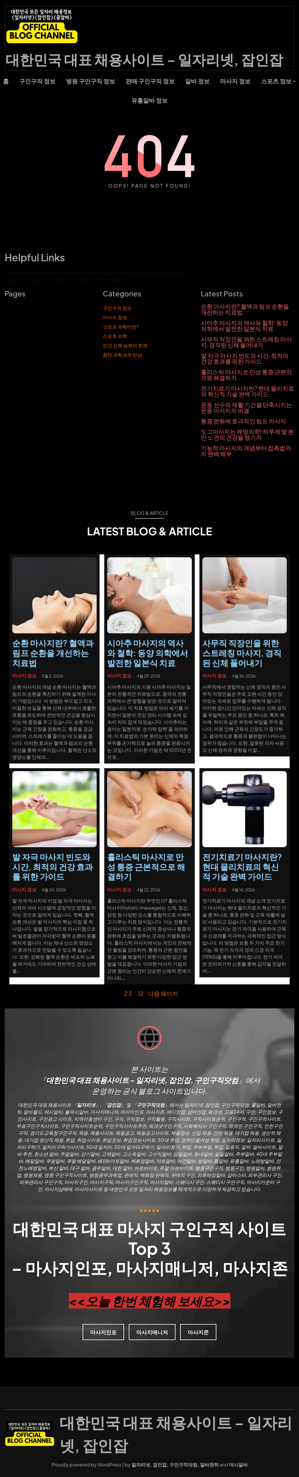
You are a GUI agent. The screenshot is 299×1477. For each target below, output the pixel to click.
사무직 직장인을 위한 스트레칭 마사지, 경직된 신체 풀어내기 (246, 342)
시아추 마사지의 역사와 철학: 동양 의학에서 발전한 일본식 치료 (244, 325)
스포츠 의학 (115, 336)
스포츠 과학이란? (121, 327)
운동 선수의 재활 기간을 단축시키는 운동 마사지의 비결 (246, 407)
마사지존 (198, 1332)
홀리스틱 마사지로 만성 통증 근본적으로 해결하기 (246, 375)
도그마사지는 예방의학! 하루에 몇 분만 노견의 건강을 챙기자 (247, 434)
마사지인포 (103, 1332)
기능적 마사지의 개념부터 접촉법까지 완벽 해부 (246, 451)
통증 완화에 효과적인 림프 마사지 (243, 421)
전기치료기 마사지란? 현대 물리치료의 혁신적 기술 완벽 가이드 (247, 391)
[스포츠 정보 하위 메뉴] (294, 81)
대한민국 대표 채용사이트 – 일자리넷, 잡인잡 (144, 59)
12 (140, 993)
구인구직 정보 (117, 308)
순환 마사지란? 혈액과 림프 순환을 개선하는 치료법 (245, 309)
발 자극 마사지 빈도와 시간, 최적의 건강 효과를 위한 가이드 (244, 358)
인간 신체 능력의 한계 (125, 345)
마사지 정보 (115, 317)
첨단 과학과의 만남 (122, 355)
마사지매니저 (152, 1332)
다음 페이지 (163, 993)
